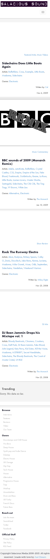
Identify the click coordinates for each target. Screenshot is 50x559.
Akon (10, 256)
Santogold (6, 183)
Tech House (8, 469)
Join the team (8, 517)
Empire (18, 172)
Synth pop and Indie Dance (14, 451)
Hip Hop (6, 466)
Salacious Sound (24, 4)
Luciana (42, 260)
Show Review (42, 243)
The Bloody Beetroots (23, 356)
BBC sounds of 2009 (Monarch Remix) (23, 162)
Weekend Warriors (32, 268)
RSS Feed (7, 546)
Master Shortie (33, 179)
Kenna (35, 260)
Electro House (9, 458)
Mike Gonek (18, 264)
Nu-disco (7, 443)
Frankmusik (14, 176)
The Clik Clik (29, 183)
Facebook (7, 528)
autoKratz (19, 168)
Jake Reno (26, 260)
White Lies (22, 187)
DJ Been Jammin (25, 344)
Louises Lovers (19, 179)
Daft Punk (12, 344)
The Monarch (42, 199)
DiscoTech (15, 260)
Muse (28, 264)
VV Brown (12, 187)
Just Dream (40, 557)
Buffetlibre (13, 71)
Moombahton (9, 492)
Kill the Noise (41, 348)
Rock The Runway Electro (20, 252)
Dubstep (6, 454)
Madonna (6, 75)
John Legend (7, 348)
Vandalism (17, 268)
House (6, 473)
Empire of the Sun (31, 172)
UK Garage (8, 462)
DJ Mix (45, 324)
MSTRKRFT (17, 352)
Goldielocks (25, 176)
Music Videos (42, 54)
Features (6, 418)
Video (5, 425)
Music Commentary (40, 151)
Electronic (13, 81)
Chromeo (29, 341)
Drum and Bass (9, 495)
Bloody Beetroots (16, 341)
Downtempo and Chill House (15, 440)
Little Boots (39, 71)
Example (29, 71)
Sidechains (17, 75)
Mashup (6, 488)
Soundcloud (8, 521)
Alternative (14, 193)
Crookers (39, 341)
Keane (35, 176)
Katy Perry (19, 348)
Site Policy (7, 542)
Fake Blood (39, 344)
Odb (34, 264)
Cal (46, 87)
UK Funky (7, 499)
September (42, 264)
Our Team (7, 429)
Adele (11, 168)
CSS (12, 172)
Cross (21, 71)
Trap (5, 484)
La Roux (43, 176)
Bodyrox (18, 256)
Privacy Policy (8, 538)
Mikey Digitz (43, 279)
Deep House (8, 447)
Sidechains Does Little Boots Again (22, 65)
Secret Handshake (31, 352)
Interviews (7, 414)
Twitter (6, 524)
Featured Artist (30, 54)
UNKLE (19, 359)
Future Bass (8, 507)
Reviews (6, 422)
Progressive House (11, 481)
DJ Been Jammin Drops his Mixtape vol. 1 (21, 334)
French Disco (8, 503)
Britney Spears (30, 256)
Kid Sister (29, 348)
